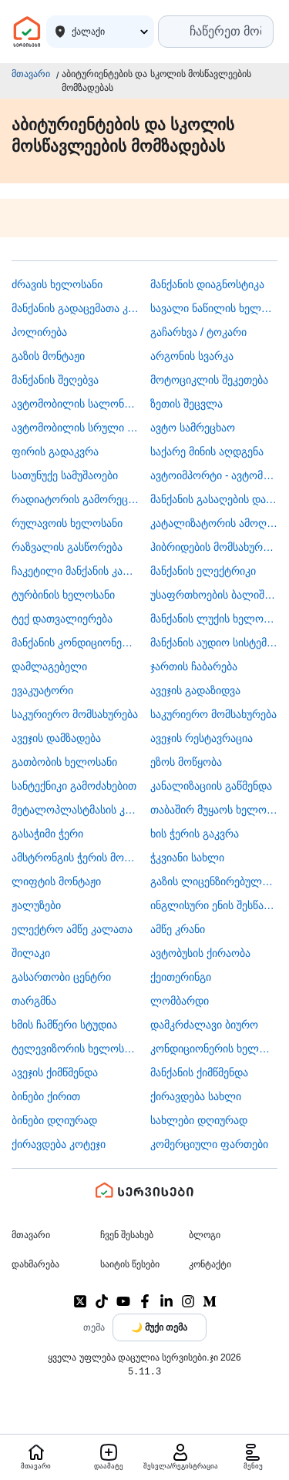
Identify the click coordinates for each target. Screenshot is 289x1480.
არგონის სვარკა (192, 356)
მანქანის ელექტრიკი (203, 571)
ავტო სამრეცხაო (192, 427)
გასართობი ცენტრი (61, 977)
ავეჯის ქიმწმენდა (55, 1072)
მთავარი (31, 74)
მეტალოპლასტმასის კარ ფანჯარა (75, 810)
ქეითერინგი (180, 977)
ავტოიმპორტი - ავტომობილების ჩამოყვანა (213, 475)
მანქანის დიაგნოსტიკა (207, 284)
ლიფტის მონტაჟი (56, 881)
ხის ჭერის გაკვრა (194, 833)
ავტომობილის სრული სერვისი (75, 427)
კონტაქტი (210, 1264)
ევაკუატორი (42, 690)
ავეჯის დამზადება (56, 738)
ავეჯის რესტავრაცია (201, 738)
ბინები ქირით (46, 1096)
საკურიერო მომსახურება (75, 714)
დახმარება (35, 1264)
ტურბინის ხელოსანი (63, 595)
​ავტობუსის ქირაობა (200, 953)
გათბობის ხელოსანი (64, 762)
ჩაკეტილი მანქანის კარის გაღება (75, 571)
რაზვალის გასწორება (67, 547)
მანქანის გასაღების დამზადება (213, 499)
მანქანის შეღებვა (55, 380)
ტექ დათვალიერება (62, 618)
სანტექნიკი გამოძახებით (74, 786)
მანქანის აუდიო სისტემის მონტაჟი (213, 642)
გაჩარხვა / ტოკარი (198, 332)
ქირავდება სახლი (195, 1096)
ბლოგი (204, 1235)
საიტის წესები (130, 1264)
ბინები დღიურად (54, 1120)
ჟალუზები (36, 905)
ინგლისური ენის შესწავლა (213, 905)
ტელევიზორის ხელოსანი (75, 1048)
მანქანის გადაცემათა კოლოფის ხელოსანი (75, 308)
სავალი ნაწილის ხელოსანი (213, 308)
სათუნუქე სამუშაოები (65, 475)
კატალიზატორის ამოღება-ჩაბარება (213, 523)
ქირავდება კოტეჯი (59, 1144)
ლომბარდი (179, 1001)
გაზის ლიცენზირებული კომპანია (213, 881)
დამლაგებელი (49, 666)
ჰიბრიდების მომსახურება (213, 547)
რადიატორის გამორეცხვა (75, 499)
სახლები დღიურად (198, 1120)
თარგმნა (34, 1001)
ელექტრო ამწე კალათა (72, 929)
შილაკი (31, 953)
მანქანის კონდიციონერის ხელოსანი (75, 642)
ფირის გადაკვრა (55, 451)
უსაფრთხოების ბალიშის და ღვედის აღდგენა (213, 595)
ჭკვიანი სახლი (187, 857)
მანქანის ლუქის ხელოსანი (213, 618)
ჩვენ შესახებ (126, 1235)
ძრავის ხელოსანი (57, 284)
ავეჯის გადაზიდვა (195, 690)
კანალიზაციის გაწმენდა (211, 786)
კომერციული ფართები (209, 1144)
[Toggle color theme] (160, 1327)
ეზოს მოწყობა (186, 762)
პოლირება (39, 332)
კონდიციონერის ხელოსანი (213, 1048)
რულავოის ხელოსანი (67, 523)
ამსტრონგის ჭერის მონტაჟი (75, 857)
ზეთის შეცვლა (186, 404)
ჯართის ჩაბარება (193, 666)
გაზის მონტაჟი (48, 356)
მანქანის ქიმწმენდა (199, 1072)
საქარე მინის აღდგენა (207, 451)
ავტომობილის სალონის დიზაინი (75, 404)
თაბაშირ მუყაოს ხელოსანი (213, 810)
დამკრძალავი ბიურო (204, 1025)
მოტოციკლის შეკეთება (209, 380)
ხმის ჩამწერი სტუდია (64, 1025)
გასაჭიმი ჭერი (47, 833)
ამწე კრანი (177, 929)
